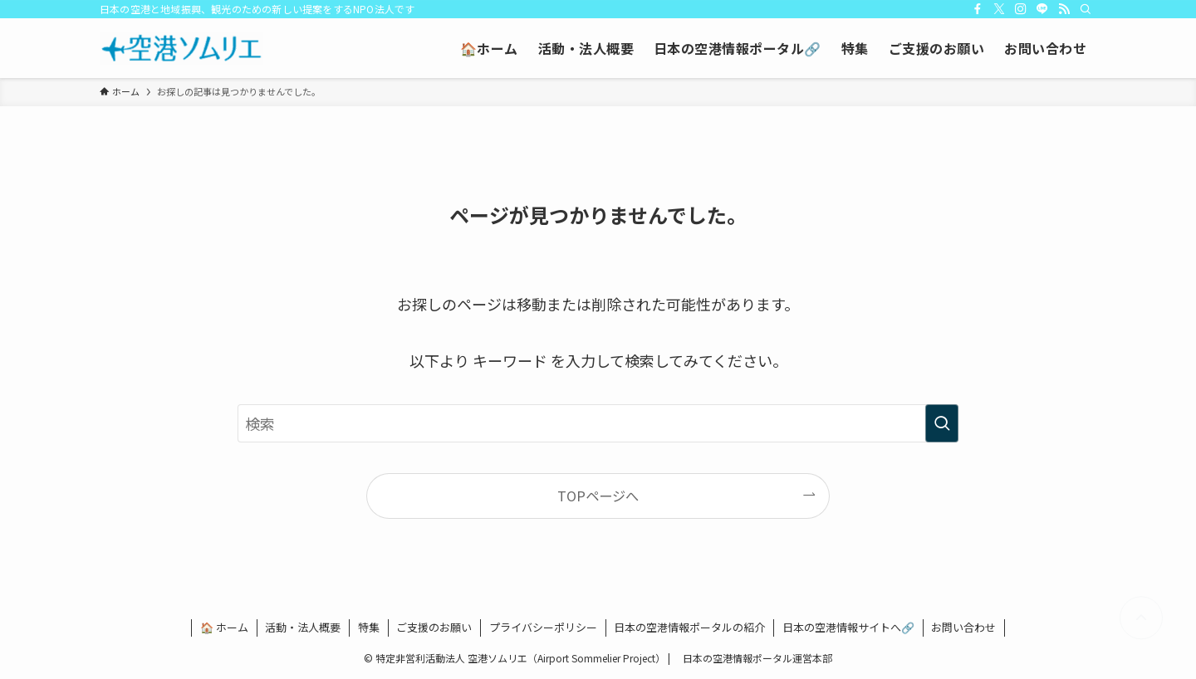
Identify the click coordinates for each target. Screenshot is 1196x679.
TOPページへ (598, 496)
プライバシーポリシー (543, 627)
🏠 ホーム (224, 627)
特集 (369, 627)
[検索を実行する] (941, 423)
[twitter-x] (999, 9)
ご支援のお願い (434, 627)
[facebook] (977, 9)
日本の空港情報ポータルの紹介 (689, 627)
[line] (1042, 9)
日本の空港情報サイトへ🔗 (848, 627)
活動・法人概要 (303, 627)
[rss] (1064, 9)
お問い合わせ (963, 627)
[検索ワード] (598, 423)
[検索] (1085, 9)
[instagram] (1021, 9)
